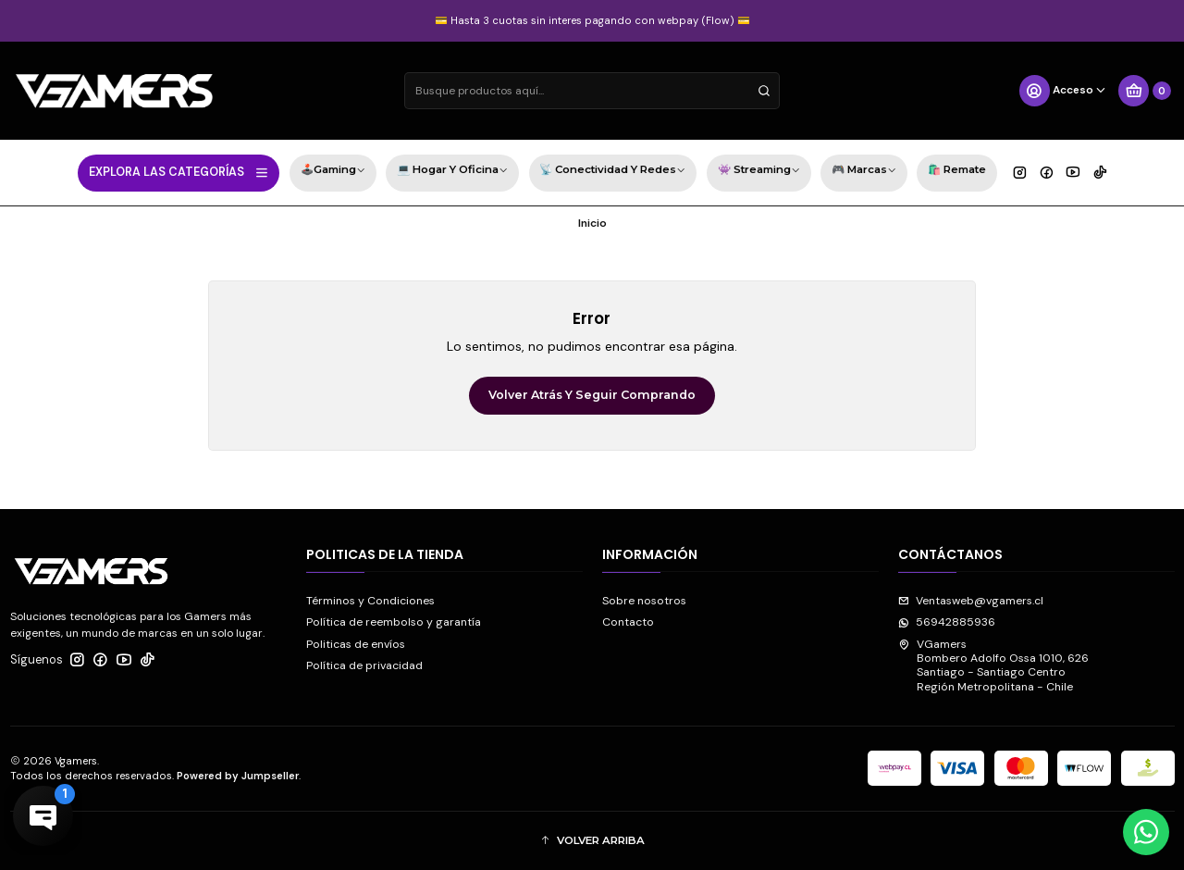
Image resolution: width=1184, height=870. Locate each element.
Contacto (628, 622)
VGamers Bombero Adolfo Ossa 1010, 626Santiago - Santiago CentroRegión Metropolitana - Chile (993, 665)
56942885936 (946, 622)
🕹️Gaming (333, 171)
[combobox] (592, 90)
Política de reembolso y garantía (393, 622)
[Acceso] (1063, 90)
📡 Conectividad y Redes (612, 171)
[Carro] (1144, 90)
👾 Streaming (759, 171)
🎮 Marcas (864, 171)
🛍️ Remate (957, 169)
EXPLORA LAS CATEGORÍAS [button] (179, 172)
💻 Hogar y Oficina (452, 171)
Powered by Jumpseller (238, 775)
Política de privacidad (364, 665)
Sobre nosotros (644, 600)
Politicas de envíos (355, 644)
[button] (592, 841)
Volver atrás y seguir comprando (592, 395)
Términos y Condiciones (370, 600)
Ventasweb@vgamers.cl (970, 600)
